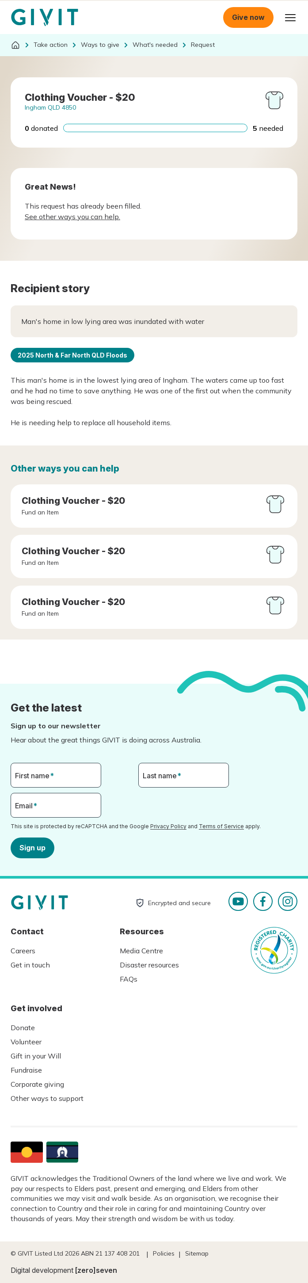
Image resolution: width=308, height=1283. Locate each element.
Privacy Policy (168, 826)
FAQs (128, 979)
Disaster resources (149, 964)
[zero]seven (96, 1270)
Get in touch (30, 964)
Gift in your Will (36, 1055)
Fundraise (26, 1070)
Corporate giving (37, 1084)
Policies (164, 1253)
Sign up (32, 847)
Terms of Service (221, 826)
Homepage (45, 18)
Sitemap (197, 1253)
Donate (23, 1027)
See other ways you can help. (72, 216)
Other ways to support (47, 1098)
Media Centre (141, 950)
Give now (248, 17)
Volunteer (26, 1041)
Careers (23, 950)
